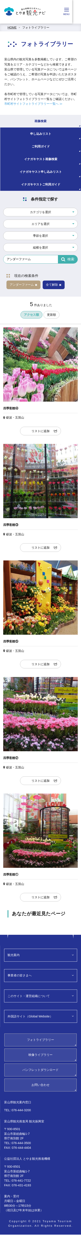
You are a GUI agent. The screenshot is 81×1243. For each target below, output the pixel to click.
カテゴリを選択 (40, 212)
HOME (12, 27)
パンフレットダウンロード (40, 1069)
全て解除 (53, 284)
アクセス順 (31, 314)
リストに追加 (40, 431)
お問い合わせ (40, 1085)
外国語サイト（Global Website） (30, 1016)
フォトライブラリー (35, 27)
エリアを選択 (40, 224)
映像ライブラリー (40, 1054)
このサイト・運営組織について (29, 996)
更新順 (51, 314)
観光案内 (14, 955)
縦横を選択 (40, 247)
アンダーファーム (23, 284)
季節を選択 (40, 235)
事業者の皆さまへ (20, 975)
